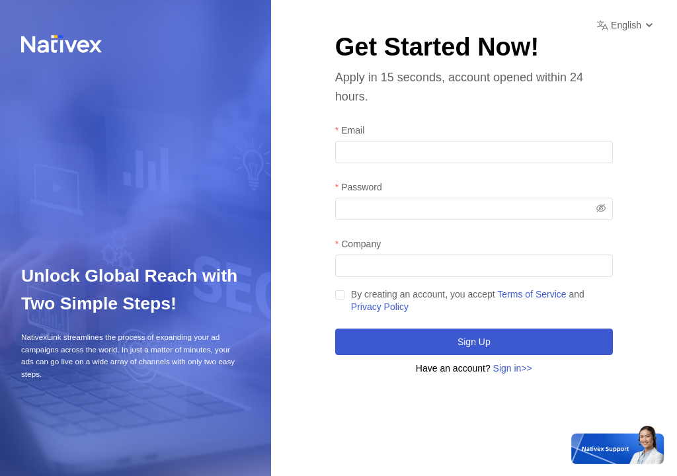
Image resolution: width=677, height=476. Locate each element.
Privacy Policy (380, 306)
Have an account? (474, 368)
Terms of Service (531, 294)
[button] (626, 25)
